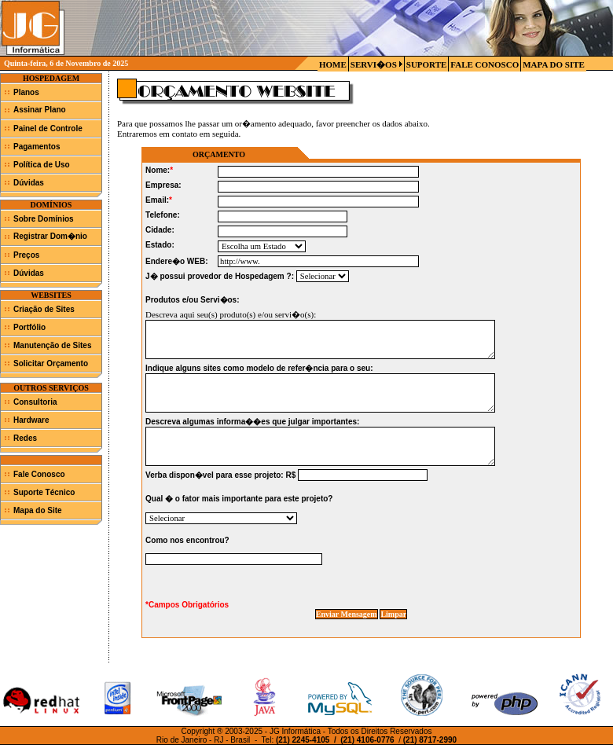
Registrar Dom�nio (50, 236)
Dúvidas (28, 182)
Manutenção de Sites (52, 345)
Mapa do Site (37, 510)
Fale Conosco (39, 474)
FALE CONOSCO (484, 64)
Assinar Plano (39, 109)
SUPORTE (426, 64)
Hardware (31, 420)
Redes (25, 438)
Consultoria (35, 402)
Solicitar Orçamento (50, 363)
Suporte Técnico (44, 492)
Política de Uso (41, 164)
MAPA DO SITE (554, 64)
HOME (333, 64)
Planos (26, 92)
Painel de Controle (48, 128)
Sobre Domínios (43, 219)
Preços (26, 255)
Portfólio (29, 327)
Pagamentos (36, 146)
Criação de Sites (44, 309)
